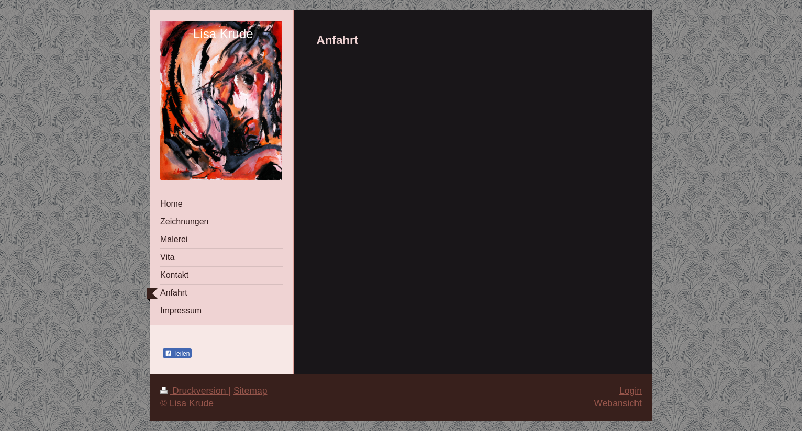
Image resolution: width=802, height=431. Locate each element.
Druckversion (194, 390)
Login (630, 390)
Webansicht (618, 403)
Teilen (177, 353)
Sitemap (250, 390)
